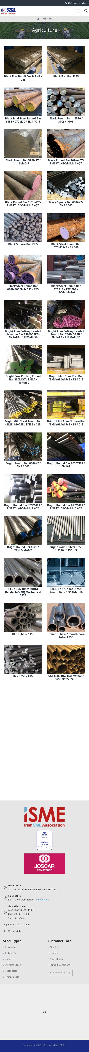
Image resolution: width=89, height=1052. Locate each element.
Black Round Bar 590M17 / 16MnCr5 (22, 162)
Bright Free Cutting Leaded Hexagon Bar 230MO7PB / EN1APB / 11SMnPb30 (23, 334)
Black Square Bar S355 (23, 244)
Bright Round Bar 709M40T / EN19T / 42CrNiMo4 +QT (23, 507)
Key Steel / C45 (23, 676)
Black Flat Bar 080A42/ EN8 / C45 (23, 78)
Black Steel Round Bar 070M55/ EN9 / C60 (66, 246)
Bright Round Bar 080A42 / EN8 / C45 (23, 465)
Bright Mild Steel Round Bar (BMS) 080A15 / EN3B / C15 (23, 423)
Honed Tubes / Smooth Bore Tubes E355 (66, 636)
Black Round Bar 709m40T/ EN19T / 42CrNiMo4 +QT (66, 162)
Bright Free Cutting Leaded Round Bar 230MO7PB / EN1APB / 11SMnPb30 (66, 334)
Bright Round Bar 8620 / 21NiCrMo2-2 (23, 549)
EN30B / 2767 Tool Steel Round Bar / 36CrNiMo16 (66, 591)
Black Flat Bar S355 (66, 76)
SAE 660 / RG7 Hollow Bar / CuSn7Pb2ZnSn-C (66, 678)
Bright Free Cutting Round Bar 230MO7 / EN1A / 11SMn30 (23, 379)
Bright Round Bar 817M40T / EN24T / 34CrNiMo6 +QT (66, 507)
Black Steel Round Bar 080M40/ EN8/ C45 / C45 (23, 288)
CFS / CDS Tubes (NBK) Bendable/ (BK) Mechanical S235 (23, 592)
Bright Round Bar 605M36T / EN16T (66, 465)
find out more (42, 899)
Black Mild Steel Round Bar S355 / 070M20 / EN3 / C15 (23, 120)
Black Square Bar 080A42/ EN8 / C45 (66, 204)
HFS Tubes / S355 (23, 634)
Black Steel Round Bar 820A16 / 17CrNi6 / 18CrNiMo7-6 (66, 289)
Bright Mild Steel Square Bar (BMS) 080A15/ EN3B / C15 (66, 423)
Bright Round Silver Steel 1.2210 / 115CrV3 (66, 549)
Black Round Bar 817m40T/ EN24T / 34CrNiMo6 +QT (23, 204)
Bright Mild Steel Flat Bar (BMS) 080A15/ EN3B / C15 (66, 378)
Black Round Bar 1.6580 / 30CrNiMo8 (66, 120)
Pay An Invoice (58, 972)
